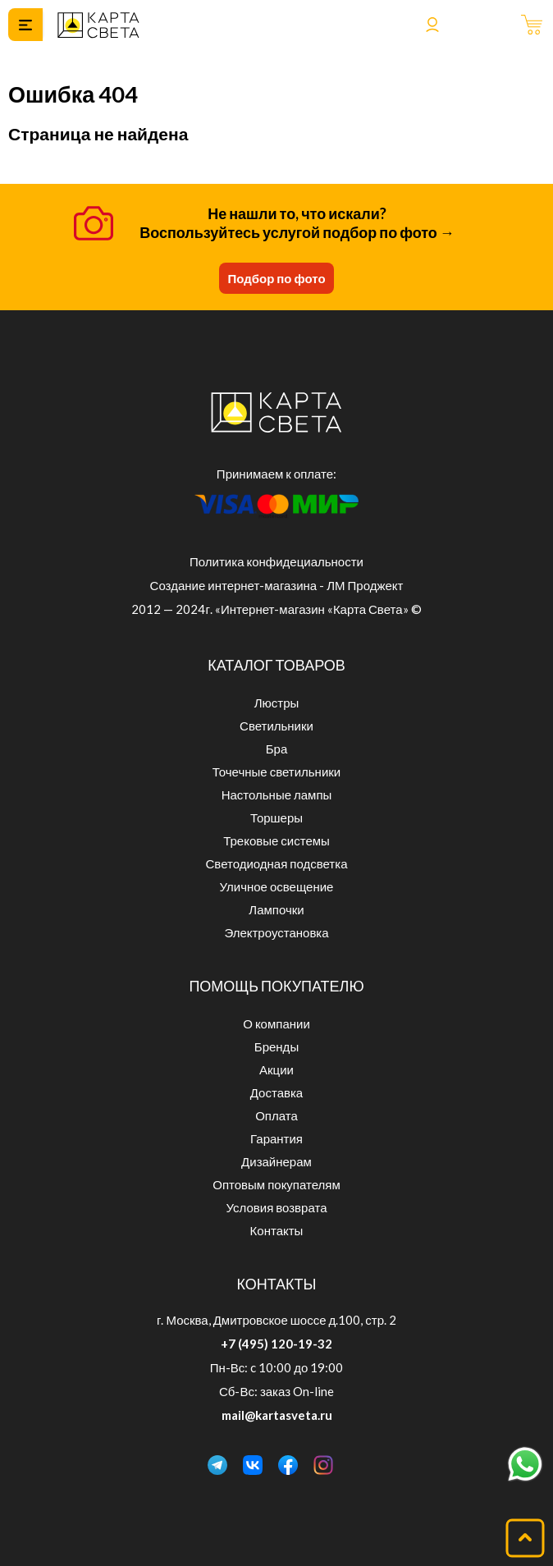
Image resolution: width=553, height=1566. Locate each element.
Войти (432, 24)
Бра (277, 748)
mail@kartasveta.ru (277, 1415)
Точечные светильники (276, 771)
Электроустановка (276, 932)
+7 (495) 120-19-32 (276, 1343)
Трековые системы (276, 840)
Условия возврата (276, 1207)
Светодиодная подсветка (277, 863)
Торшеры (276, 817)
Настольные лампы (277, 794)
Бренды (276, 1046)
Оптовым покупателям (276, 1184)
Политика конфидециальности (276, 561)
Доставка (276, 1092)
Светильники (276, 725)
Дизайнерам (276, 1161)
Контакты (277, 1230)
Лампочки (276, 909)
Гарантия (276, 1138)
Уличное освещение (277, 886)
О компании (276, 1023)
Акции (276, 1069)
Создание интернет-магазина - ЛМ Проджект (277, 585)
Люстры (276, 702)
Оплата (276, 1115)
